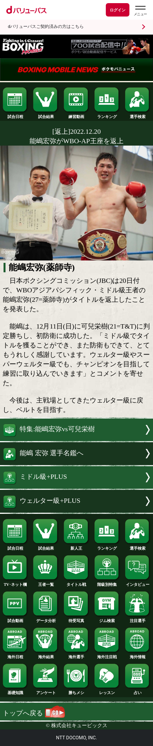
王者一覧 (46, 582)
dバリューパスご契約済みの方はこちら (46, 26)
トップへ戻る (34, 713)
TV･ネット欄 (15, 582)
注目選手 (138, 619)
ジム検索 (107, 619)
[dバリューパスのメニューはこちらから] (140, 11)
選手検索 (138, 115)
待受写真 (76, 619)
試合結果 (46, 115)
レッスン (107, 691)
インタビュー (138, 582)
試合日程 (15, 115)
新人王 (76, 546)
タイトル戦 (76, 582)
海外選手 (76, 655)
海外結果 (46, 655)
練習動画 (76, 115)
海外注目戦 (107, 655)
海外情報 (138, 655)
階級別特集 (107, 582)
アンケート (46, 691)
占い (138, 691)
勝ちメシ (76, 691)
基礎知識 (15, 691)
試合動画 (15, 619)
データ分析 (46, 619)
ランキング (107, 115)
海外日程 (15, 655)
